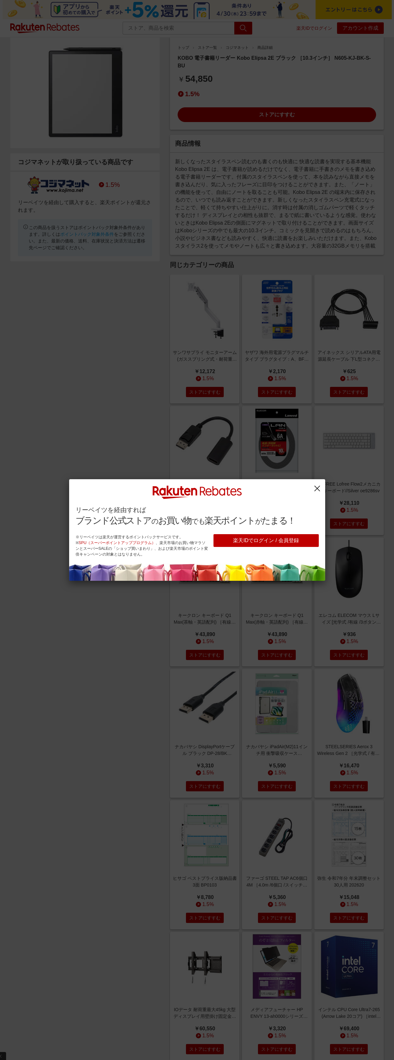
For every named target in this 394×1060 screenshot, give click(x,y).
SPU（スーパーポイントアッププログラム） (117, 543)
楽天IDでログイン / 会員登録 (266, 540)
